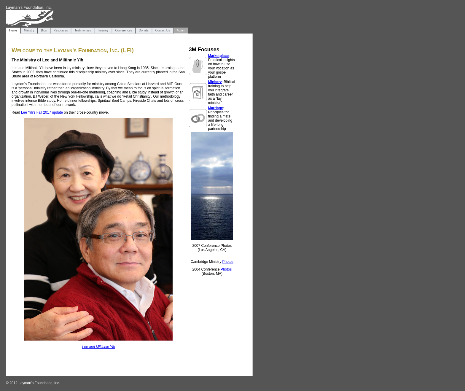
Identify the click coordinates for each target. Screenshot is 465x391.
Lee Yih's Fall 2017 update (42, 112)
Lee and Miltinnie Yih (98, 347)
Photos (227, 262)
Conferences (123, 30)
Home (13, 30)
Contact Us (162, 30)
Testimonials (82, 30)
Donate (143, 30)
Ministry (29, 30)
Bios (44, 30)
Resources (61, 30)
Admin (181, 30)
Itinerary (103, 30)
